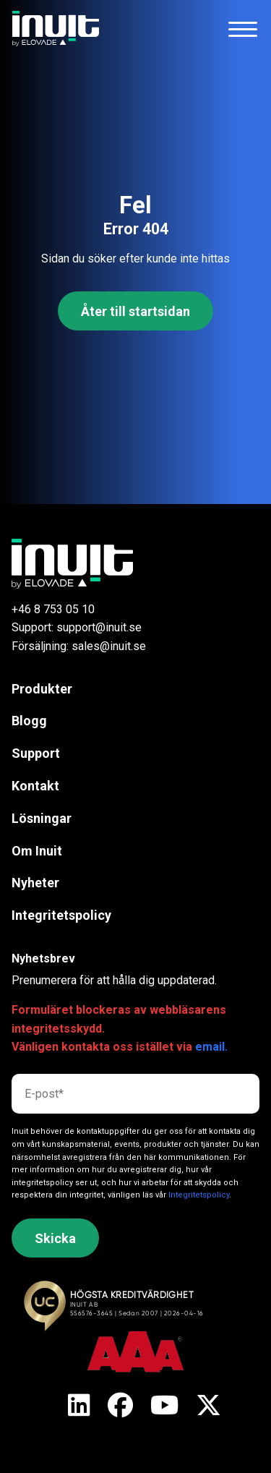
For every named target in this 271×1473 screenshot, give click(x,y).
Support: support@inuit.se (77, 627)
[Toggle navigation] (242, 29)
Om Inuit (37, 850)
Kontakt (35, 785)
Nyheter (35, 882)
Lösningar (42, 818)
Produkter (42, 688)
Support (36, 753)
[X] (79, 1406)
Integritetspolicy (61, 915)
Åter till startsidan (135, 311)
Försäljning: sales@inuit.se (79, 646)
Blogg (29, 720)
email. (211, 1047)
